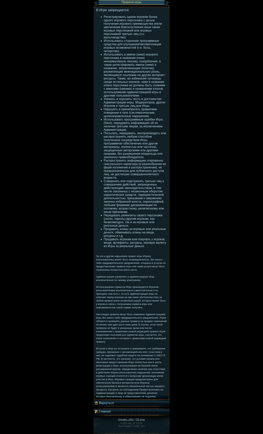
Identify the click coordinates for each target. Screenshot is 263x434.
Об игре (140, 419)
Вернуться (104, 403)
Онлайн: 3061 (126, 419)
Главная (102, 411)
